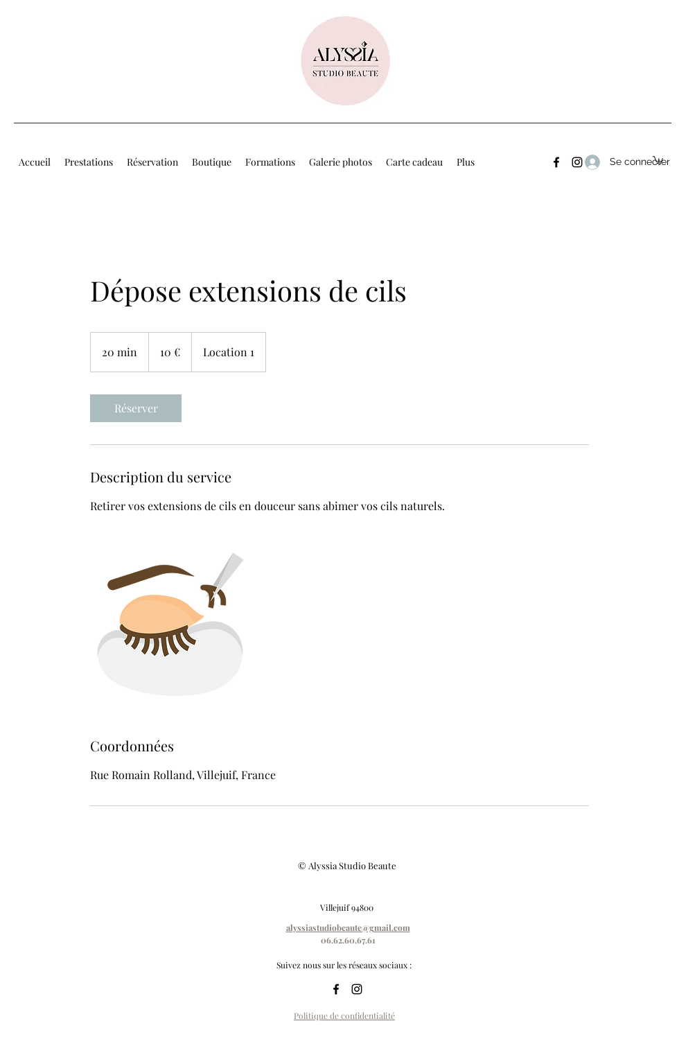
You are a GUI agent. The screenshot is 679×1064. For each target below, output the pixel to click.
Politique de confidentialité (344, 1015)
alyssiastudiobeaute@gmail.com (348, 927)
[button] (658, 159)
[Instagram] (357, 989)
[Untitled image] (170, 625)
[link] (136, 408)
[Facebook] (556, 162)
